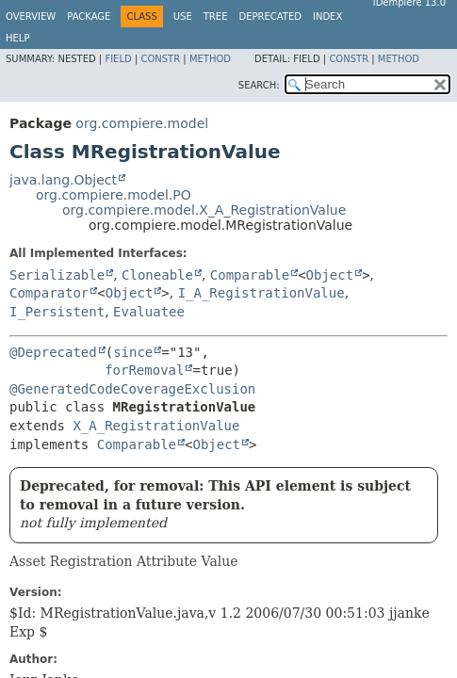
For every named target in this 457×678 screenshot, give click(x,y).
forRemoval (144, 370)
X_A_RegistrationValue (156, 425)
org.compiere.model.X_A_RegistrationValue (204, 210)
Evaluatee (149, 311)
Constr (160, 59)
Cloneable (157, 274)
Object (330, 274)
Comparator (49, 292)
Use (182, 16)
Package (88, 16)
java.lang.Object (63, 179)
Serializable (57, 274)
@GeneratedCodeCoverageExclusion (132, 388)
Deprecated (270, 16)
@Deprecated (53, 352)
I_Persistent (57, 311)
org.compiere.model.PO (113, 194)
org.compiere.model (141, 123)
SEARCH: (259, 85)
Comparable (249, 274)
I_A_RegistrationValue (261, 292)
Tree (216, 16)
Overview (31, 16)
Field (118, 59)
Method (210, 59)
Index (327, 16)
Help (17, 38)
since (133, 352)
